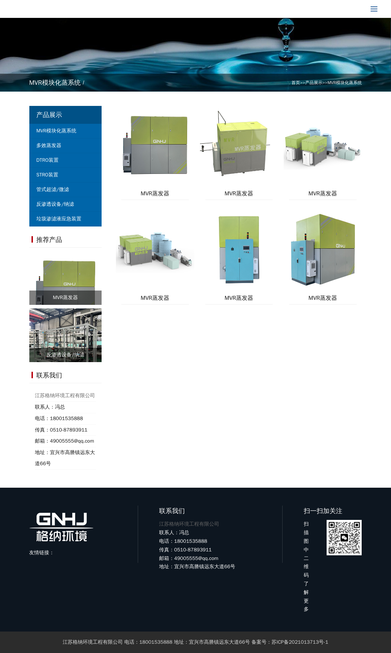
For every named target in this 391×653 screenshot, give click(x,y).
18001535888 (334, 9)
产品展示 (144, 9)
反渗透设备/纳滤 (55, 204)
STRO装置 (47, 175)
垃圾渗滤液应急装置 (59, 219)
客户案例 (226, 9)
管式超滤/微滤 (52, 189)
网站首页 (62, 9)
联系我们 (267, 9)
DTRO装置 (47, 160)
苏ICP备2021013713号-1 (300, 642)
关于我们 (103, 9)
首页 (296, 83)
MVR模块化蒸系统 (345, 83)
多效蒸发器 (49, 145)
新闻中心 (185, 9)
